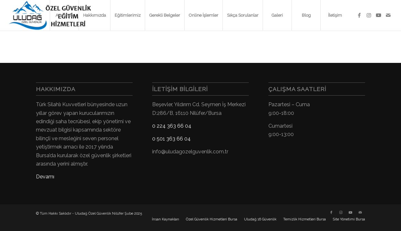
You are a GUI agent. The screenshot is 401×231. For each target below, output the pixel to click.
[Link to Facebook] (359, 15)
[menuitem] (64, 15)
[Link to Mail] (388, 15)
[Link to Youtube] (378, 15)
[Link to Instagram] (369, 15)
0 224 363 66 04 (171, 126)
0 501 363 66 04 (171, 139)
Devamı (45, 177)
